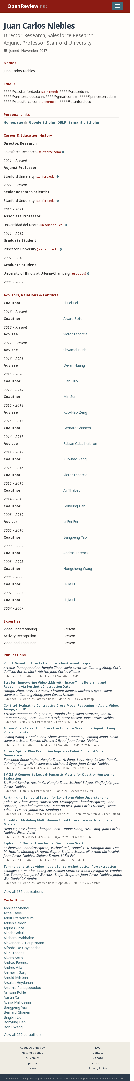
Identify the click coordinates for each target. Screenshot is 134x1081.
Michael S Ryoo (90, 690)
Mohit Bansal (29, 740)
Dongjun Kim (101, 847)
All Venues (32, 1058)
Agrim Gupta (50, 851)
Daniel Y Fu (80, 847)
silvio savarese (75, 667)
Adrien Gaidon (15, 923)
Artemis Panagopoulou (22, 667)
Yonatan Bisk (62, 805)
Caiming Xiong (100, 667)
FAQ (97, 1047)
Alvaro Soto (73, 318)
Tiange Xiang (72, 828)
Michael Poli (60, 847)
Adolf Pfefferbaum (19, 918)
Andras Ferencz (75, 552)
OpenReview (11, 1078)
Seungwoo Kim (15, 870)
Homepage (13, 122)
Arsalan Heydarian (18, 982)
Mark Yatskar (38, 671)
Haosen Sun (49, 801)
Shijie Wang (57, 736)
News (32, 1068)
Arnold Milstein (16, 977)
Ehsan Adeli (26, 832)
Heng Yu (10, 828)
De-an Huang (74, 365)
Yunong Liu (19, 874)
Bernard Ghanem (77, 427)
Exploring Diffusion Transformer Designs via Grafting (46, 843)
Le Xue (46, 713)
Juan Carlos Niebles (65, 671)
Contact (98, 1052)
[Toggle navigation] (117, 6)
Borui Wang (13, 1027)
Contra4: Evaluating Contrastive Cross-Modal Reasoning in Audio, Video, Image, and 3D (61, 707)
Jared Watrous (41, 874)
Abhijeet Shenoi (16, 908)
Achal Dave (13, 913)
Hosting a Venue (32, 1052)
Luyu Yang (85, 759)
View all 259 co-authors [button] (23, 1034)
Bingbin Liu (12, 1017)
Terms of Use (97, 1063)
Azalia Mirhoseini (105, 851)
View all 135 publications (23, 891)
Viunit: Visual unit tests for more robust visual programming (52, 663)
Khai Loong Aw (40, 870)
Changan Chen (49, 828)
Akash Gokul (14, 933)
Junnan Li (76, 736)
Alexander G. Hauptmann (24, 942)
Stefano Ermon (47, 855)
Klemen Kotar (63, 870)
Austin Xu (38, 782)
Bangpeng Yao (75, 537)
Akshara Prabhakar (19, 937)
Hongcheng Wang (77, 568)
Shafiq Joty (103, 782)
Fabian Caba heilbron (80, 443)
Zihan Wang (28, 801)
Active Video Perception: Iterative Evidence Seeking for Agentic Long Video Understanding (59, 730)
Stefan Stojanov (67, 874)
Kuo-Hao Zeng (75, 412)
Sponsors (32, 1063)
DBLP (61, 122)
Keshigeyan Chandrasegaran (82, 801)
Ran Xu (105, 713)
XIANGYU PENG (37, 690)
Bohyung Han (74, 506)
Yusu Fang (92, 828)
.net (27, 6)
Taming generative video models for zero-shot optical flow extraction (60, 866)
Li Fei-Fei (70, 302)
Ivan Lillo (70, 381)
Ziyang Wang (14, 736)
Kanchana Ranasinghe (21, 759)
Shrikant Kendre (63, 690)
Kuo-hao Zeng (75, 459)
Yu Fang (68, 759)
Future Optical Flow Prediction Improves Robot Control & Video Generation (54, 753)
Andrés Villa (13, 967)
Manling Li (54, 809)
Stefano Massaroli (76, 851)
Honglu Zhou (52, 667)
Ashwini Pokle (15, 992)
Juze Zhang (27, 828)
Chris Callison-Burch (44, 717)
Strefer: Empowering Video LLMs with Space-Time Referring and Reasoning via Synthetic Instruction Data (55, 684)
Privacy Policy (98, 1068)
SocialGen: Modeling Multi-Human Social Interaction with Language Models (58, 822)
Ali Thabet (71, 490)
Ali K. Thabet (14, 952)
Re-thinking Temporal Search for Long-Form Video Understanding (56, 797)
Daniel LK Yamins (24, 878)
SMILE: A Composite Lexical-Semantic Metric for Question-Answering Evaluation (59, 776)
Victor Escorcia (75, 334)
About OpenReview (32, 1047)
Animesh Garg (15, 972)
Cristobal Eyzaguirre (34, 805)
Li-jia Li (69, 584)
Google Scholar (42, 122)
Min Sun (69, 396)
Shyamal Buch (74, 349)
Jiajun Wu (36, 809)
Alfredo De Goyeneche (22, 947)
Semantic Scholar (83, 122)
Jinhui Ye (10, 801)
